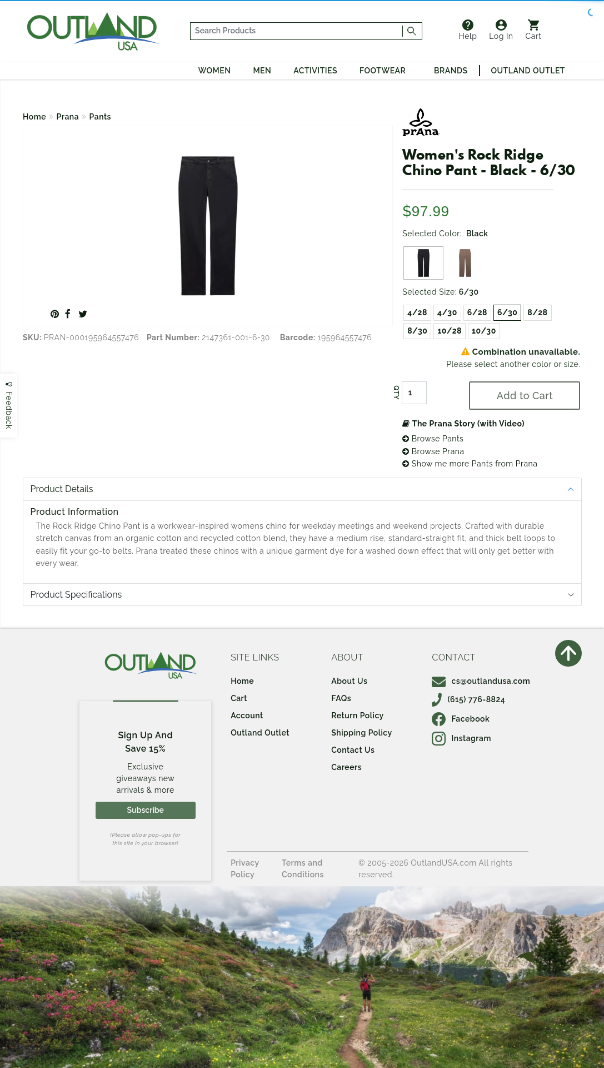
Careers (346, 767)
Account (247, 715)
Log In (501, 30)
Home (34, 116)
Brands (450, 70)
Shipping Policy (361, 732)
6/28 (477, 312)
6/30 (507, 312)
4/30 (447, 312)
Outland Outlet (528, 70)
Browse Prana (433, 451)
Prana (68, 116)
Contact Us (353, 750)
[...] (296, 31)
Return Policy (357, 715)
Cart (534, 30)
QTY (396, 392)
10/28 (449, 330)
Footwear (383, 70)
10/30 (484, 330)
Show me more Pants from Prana (469, 463)
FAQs (341, 698)
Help (467, 30)
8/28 (537, 312)
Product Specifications (76, 594)
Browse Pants (432, 438)
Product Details (62, 489)
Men (262, 70)
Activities (315, 70)
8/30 (417, 330)
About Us (349, 681)
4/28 (417, 312)
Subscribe (145, 810)
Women (214, 70)
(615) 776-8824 (468, 699)
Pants (100, 116)
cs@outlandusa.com (481, 681)
